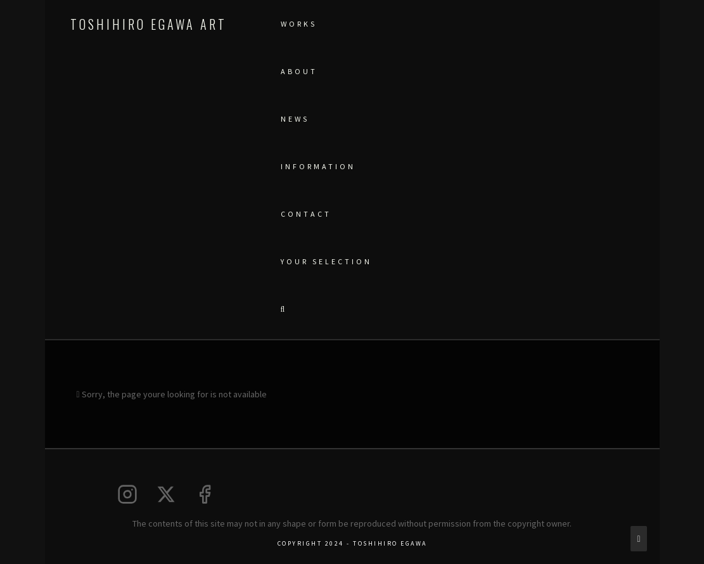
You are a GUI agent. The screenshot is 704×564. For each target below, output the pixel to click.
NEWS (295, 119)
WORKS (299, 24)
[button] (283, 309)
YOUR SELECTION (326, 261)
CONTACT (306, 214)
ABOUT (299, 71)
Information (318, 166)
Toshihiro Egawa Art (148, 24)
